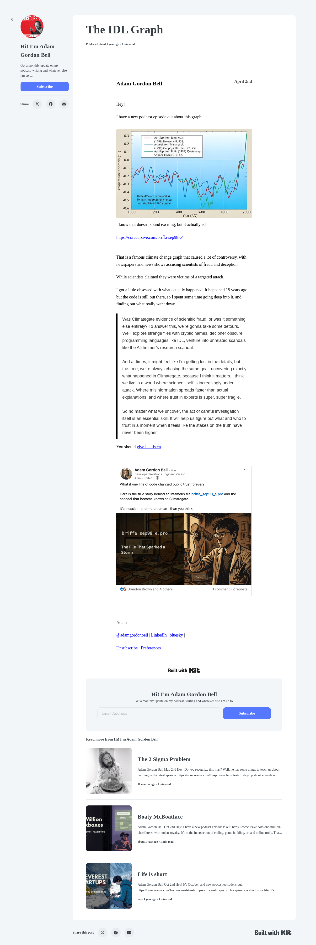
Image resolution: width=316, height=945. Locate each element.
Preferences (151, 648)
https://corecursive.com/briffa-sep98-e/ (149, 237)
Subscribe (45, 86)
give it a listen (149, 446)
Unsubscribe (127, 648)
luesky (177, 635)
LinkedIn (159, 635)
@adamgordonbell (132, 635)
